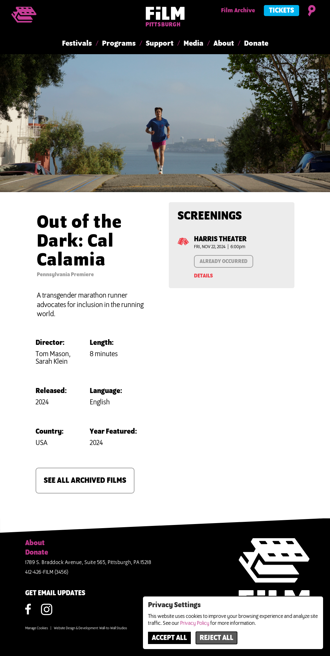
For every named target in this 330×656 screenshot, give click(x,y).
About (223, 44)
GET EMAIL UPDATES (55, 593)
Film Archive (238, 11)
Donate (256, 44)
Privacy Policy (194, 623)
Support (160, 44)
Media (193, 44)
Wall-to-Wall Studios (113, 628)
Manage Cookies (36, 628)
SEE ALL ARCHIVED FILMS (85, 480)
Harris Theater (220, 239)
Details (203, 276)
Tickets (281, 10)
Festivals (77, 44)
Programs (119, 44)
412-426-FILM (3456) (47, 572)
